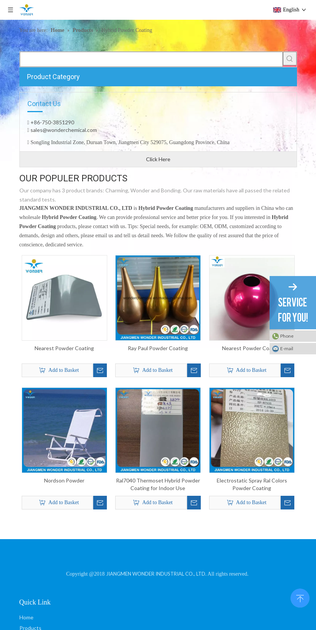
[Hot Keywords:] (290, 58)
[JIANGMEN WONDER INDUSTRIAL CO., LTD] (158, 557)
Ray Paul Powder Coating (158, 348)
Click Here (158, 159)
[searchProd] (151, 59)
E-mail (286, 348)
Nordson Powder (64, 480)
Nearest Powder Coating (64, 348)
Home (26, 617)
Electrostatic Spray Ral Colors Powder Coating (252, 484)
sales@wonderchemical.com (63, 130)
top (300, 597)
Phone (287, 336)
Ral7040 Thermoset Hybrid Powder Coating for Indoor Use (158, 484)
